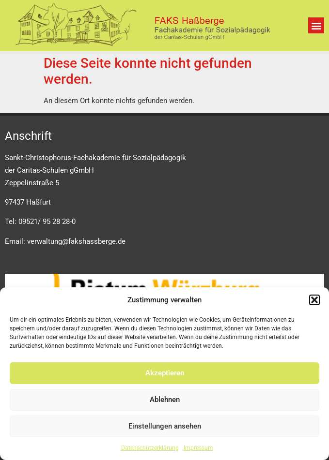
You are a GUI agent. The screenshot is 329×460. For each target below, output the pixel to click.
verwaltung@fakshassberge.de (76, 241)
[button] (314, 300)
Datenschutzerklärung (150, 448)
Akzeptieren (164, 373)
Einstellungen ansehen (164, 426)
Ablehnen (165, 399)
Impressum (198, 448)
